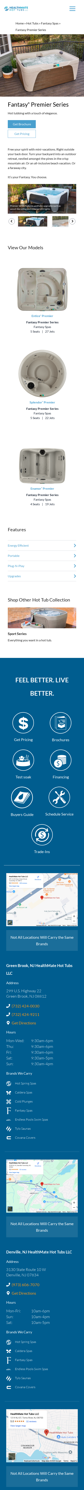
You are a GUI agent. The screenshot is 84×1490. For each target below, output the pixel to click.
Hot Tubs (32, 23)
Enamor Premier (42, 488)
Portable (13, 555)
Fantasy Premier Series (42, 322)
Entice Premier (42, 316)
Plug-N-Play (16, 566)
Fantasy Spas (50, 23)
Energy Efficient (18, 545)
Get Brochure (22, 124)
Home (20, 23)
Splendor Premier (42, 402)
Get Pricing (21, 134)
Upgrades (14, 576)
